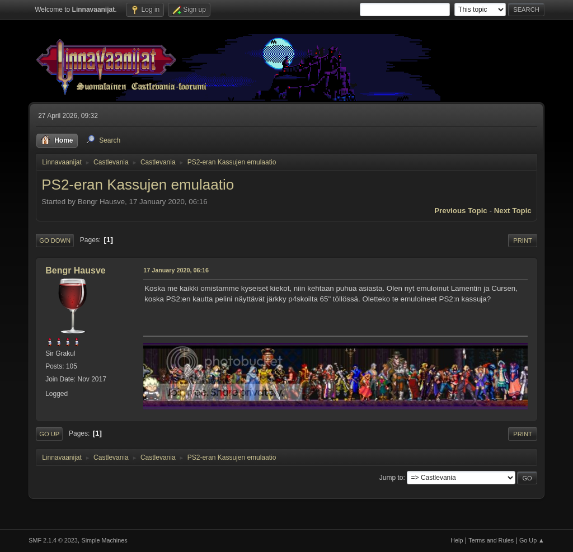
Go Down (55, 240)
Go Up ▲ (531, 540)
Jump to (391, 478)
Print (522, 240)
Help (456, 540)
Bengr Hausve (75, 270)
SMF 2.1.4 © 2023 (53, 540)
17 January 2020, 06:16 (176, 270)
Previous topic (460, 210)
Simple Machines (105, 540)
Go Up (49, 434)
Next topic (513, 210)
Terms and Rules (491, 540)
